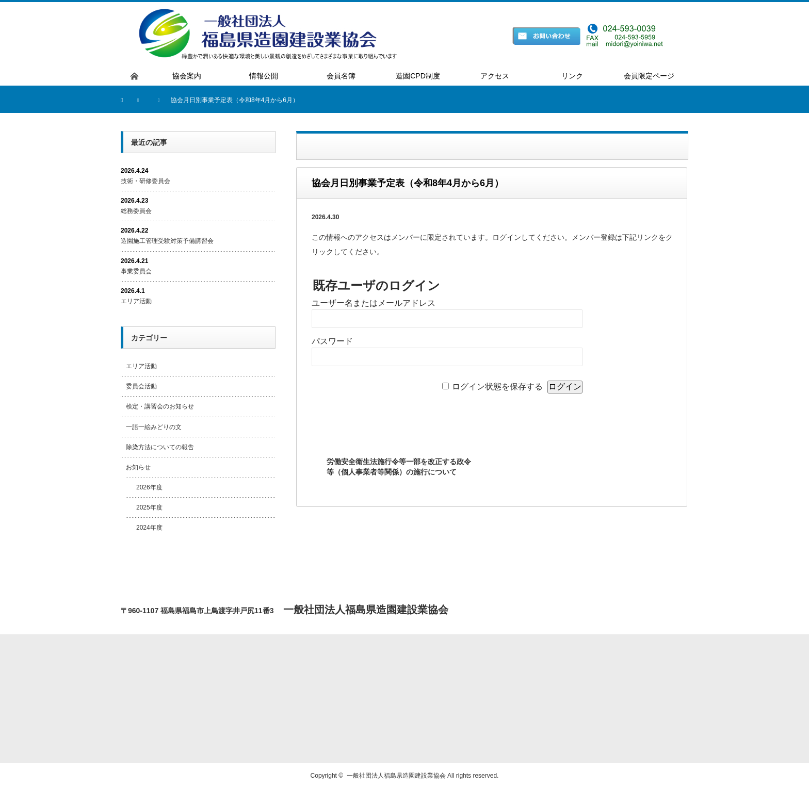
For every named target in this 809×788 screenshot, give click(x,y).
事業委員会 (136, 271)
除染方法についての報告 (160, 447)
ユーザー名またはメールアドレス (373, 303)
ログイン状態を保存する (497, 386)
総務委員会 (136, 211)
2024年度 (149, 527)
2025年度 (149, 507)
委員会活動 (141, 386)
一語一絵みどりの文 (154, 427)
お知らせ (138, 467)
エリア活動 (136, 301)
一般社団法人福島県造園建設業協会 (396, 775)
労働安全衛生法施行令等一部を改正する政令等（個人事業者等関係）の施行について (399, 466)
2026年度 (149, 487)
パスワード (332, 341)
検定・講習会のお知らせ (160, 406)
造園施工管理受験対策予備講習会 (167, 240)
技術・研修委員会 (145, 181)
